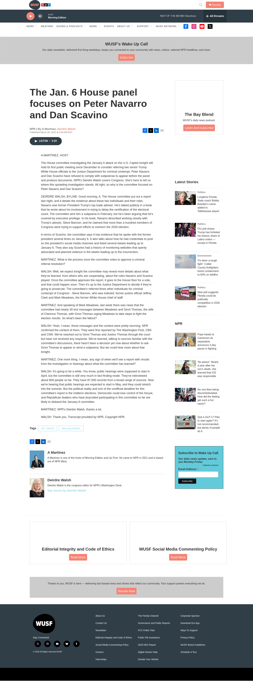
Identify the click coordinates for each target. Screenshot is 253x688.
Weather (47, 33)
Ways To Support (189, 637)
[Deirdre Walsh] (37, 495)
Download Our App (190, 630)
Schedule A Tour (189, 659)
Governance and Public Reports (154, 630)
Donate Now (126, 598)
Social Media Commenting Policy (112, 652)
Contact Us (101, 630)
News (30, 33)
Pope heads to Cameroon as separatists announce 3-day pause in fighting (206, 348)
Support (143, 33)
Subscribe (126, 65)
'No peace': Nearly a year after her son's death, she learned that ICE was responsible (207, 376)
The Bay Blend (199, 121)
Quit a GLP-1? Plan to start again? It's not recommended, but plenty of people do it (208, 431)
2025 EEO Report (147, 652)
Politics (201, 199)
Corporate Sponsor (190, 623)
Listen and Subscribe (199, 135)
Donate (218, 8)
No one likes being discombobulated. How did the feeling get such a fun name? (208, 403)
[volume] (40, 23)
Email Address (188, 476)
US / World (47, 435)
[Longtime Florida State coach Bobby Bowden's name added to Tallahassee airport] (185, 205)
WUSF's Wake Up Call (126, 51)
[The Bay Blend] (199, 101)
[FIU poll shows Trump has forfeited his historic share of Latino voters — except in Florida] (185, 237)
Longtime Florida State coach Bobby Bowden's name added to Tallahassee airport (208, 211)
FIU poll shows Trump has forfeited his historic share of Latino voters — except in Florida (208, 243)
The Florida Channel (148, 623)
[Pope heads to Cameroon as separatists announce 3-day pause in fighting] (185, 347)
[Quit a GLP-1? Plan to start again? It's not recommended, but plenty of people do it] (185, 429)
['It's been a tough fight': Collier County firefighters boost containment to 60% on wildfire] (185, 269)
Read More (78, 564)
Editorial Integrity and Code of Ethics (78, 556)
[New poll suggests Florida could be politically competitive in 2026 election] (185, 300)
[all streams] (215, 23)
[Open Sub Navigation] (36, 33)
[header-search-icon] (202, 8)
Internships (101, 666)
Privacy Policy (188, 645)
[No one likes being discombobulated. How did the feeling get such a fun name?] (185, 402)
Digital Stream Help (147, 659)
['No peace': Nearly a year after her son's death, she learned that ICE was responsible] (185, 374)
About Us (100, 623)
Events (109, 33)
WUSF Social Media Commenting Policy (178, 556)
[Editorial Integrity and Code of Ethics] (78, 539)
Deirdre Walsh (66, 136)
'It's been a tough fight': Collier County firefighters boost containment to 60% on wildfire (208, 274)
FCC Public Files (146, 637)
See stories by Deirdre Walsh (66, 498)
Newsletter (101, 637)
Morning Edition (71, 435)
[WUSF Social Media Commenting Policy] (178, 539)
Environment (204, 263)
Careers (100, 659)
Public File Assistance (149, 645)
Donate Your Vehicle (148, 666)
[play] (30, 23)
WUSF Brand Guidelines (193, 652)
